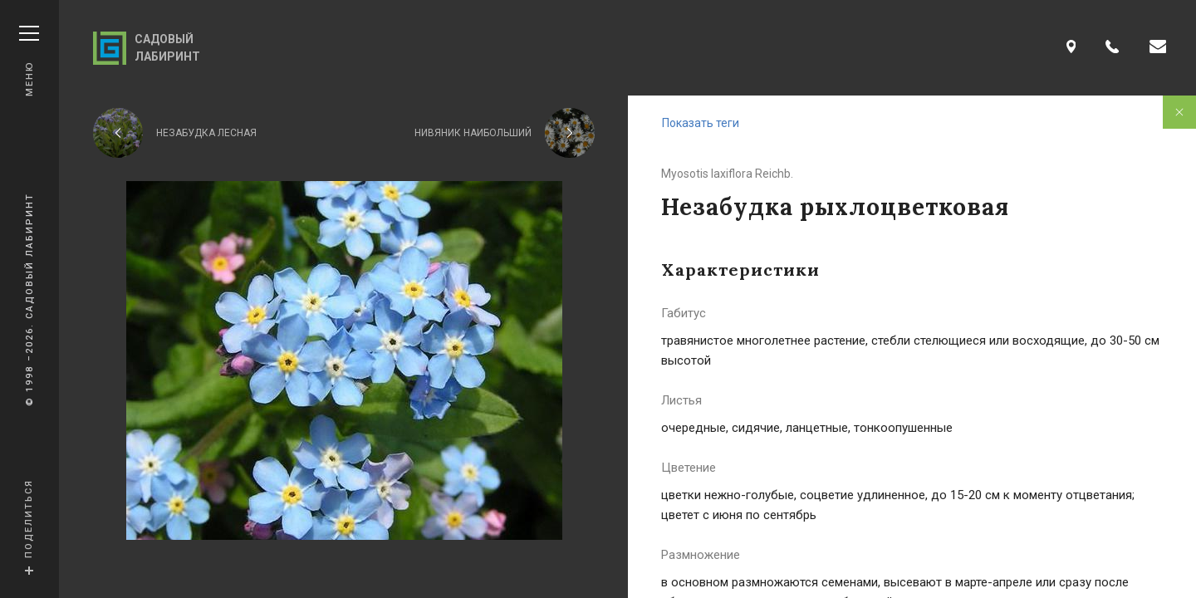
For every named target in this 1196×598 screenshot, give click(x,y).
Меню (29, 61)
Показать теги (700, 123)
